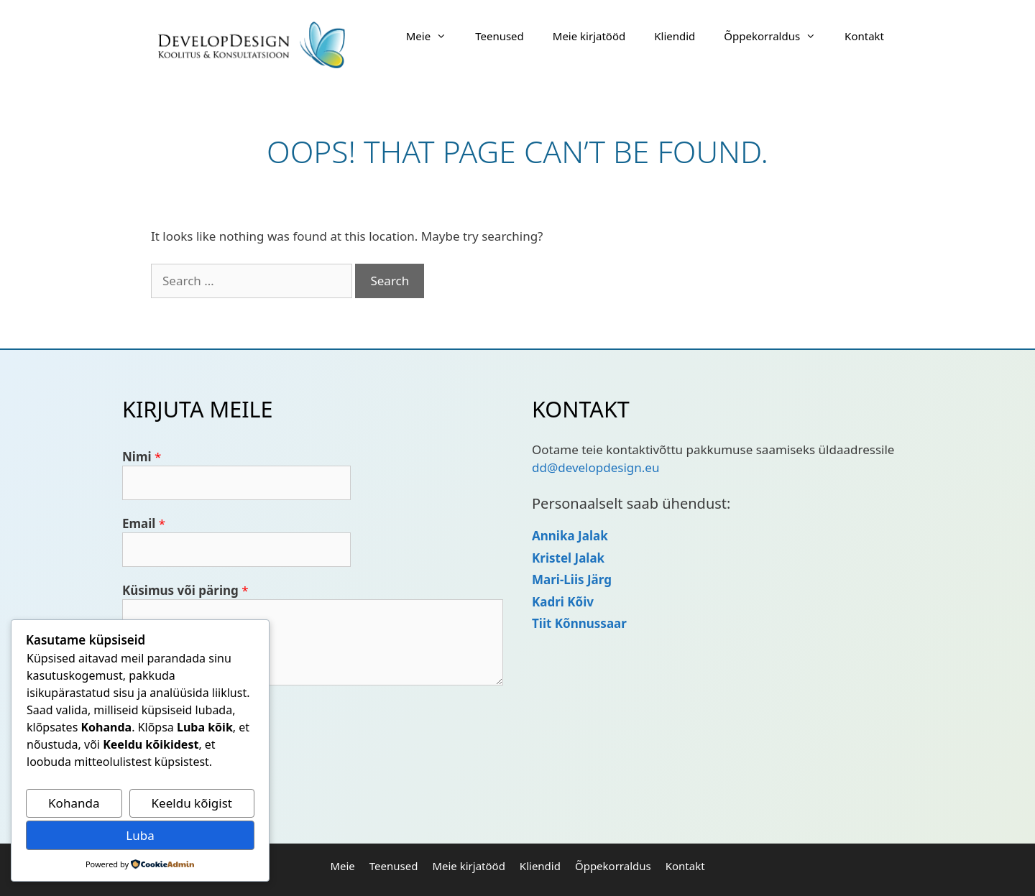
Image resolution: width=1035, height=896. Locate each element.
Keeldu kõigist (192, 803)
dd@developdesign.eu (595, 467)
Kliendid (674, 36)
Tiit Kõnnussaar (579, 623)
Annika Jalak (570, 535)
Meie (433, 35)
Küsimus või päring (185, 590)
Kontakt (864, 36)
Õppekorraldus (777, 35)
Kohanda (73, 803)
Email (143, 523)
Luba (140, 835)
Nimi (141, 456)
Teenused (499, 36)
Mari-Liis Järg (572, 579)
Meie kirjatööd (589, 36)
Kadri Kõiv (563, 602)
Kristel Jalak (568, 558)
